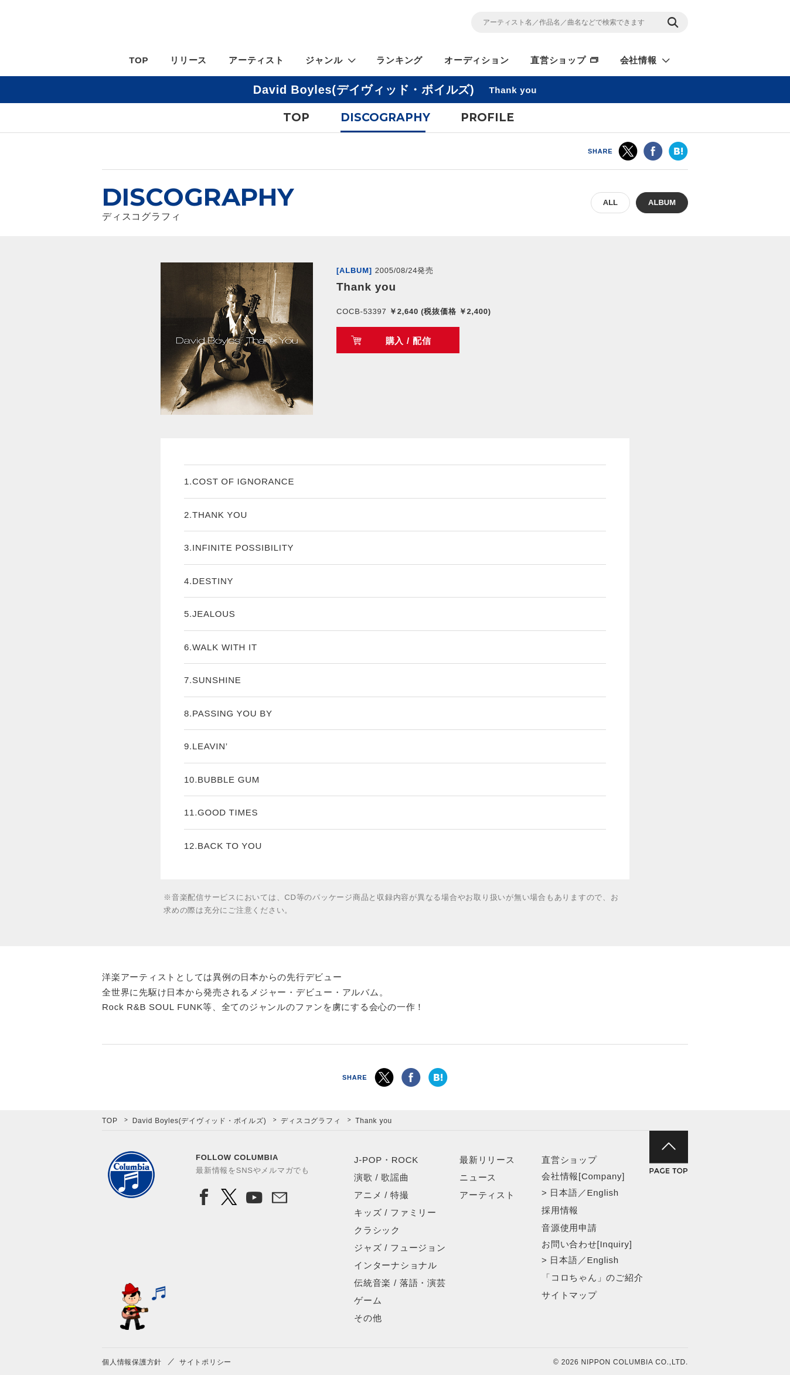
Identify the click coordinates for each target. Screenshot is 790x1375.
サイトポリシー (205, 1362)
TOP (138, 60)
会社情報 (638, 60)
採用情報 (560, 1210)
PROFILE (487, 117)
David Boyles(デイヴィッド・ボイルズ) (199, 1121)
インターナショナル (395, 1265)
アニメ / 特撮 (381, 1195)
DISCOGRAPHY (385, 117)
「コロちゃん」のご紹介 (592, 1277)
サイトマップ (569, 1295)
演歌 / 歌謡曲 (381, 1177)
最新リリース (487, 1160)
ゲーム (368, 1300)
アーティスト (256, 60)
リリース (188, 60)
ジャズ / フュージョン (400, 1248)
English (602, 1192)
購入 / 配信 (408, 341)
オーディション (476, 60)
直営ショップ (558, 60)
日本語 (563, 1192)
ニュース (477, 1177)
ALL (610, 202)
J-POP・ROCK (386, 1160)
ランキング (399, 60)
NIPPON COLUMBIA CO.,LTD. (207, 24)
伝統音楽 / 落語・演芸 (400, 1283)
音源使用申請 (569, 1228)
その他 (368, 1318)
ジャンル (323, 60)
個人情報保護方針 (132, 1362)
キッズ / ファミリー (395, 1212)
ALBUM (662, 202)
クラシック (377, 1230)
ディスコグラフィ (310, 1121)
